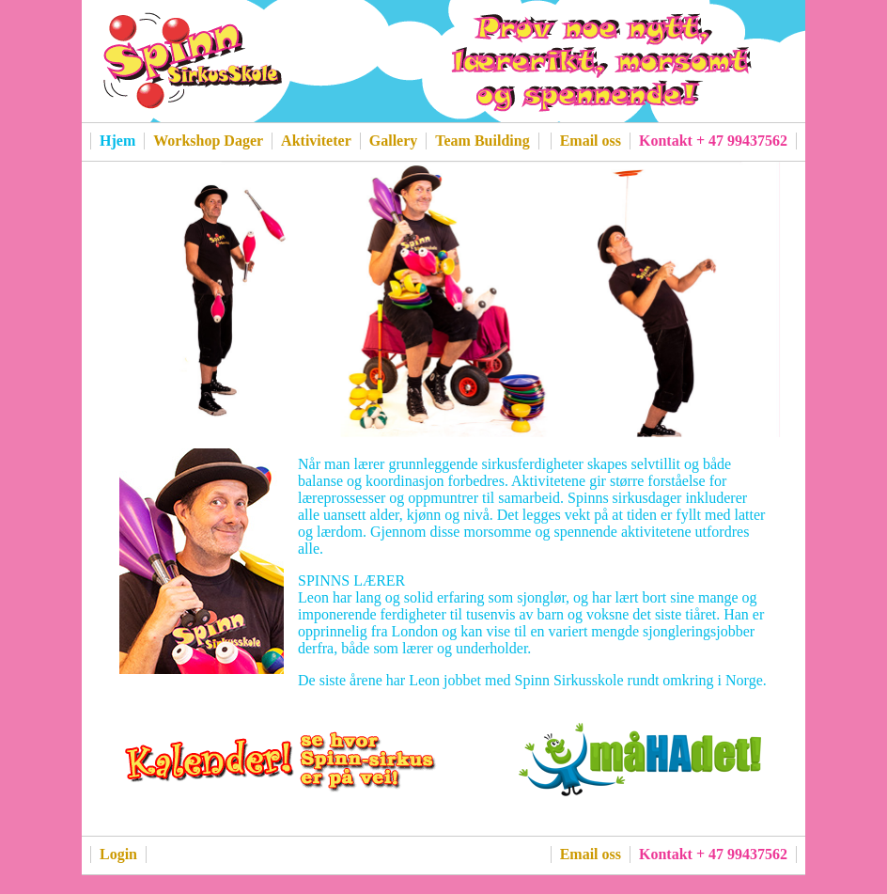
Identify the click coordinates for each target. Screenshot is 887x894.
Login (118, 854)
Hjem (117, 141)
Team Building (482, 141)
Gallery (393, 141)
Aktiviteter (316, 141)
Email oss (590, 141)
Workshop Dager (208, 141)
